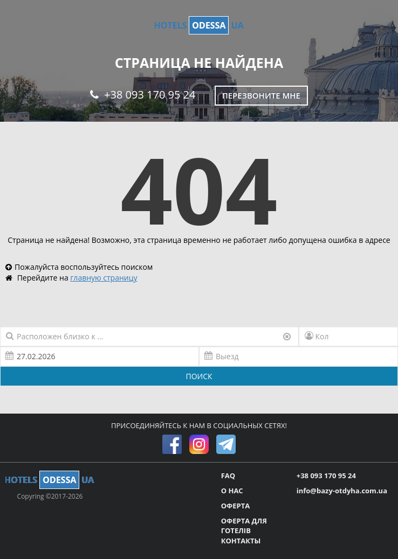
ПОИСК (199, 376)
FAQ (228, 475)
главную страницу (103, 277)
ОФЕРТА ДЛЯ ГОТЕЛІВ (244, 526)
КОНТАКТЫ (241, 541)
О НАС (232, 490)
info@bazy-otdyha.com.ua (342, 490)
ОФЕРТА (235, 506)
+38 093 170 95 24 (142, 94)
